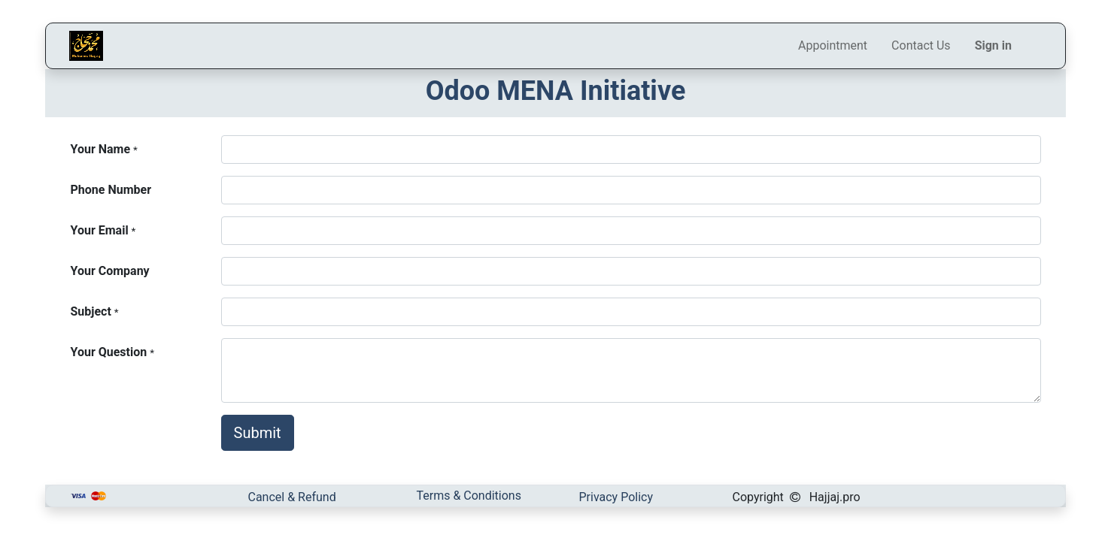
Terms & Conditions (468, 495)
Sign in (993, 45)
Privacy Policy (616, 497)
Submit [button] (257, 433)
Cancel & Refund (292, 497)
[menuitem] (832, 46)
